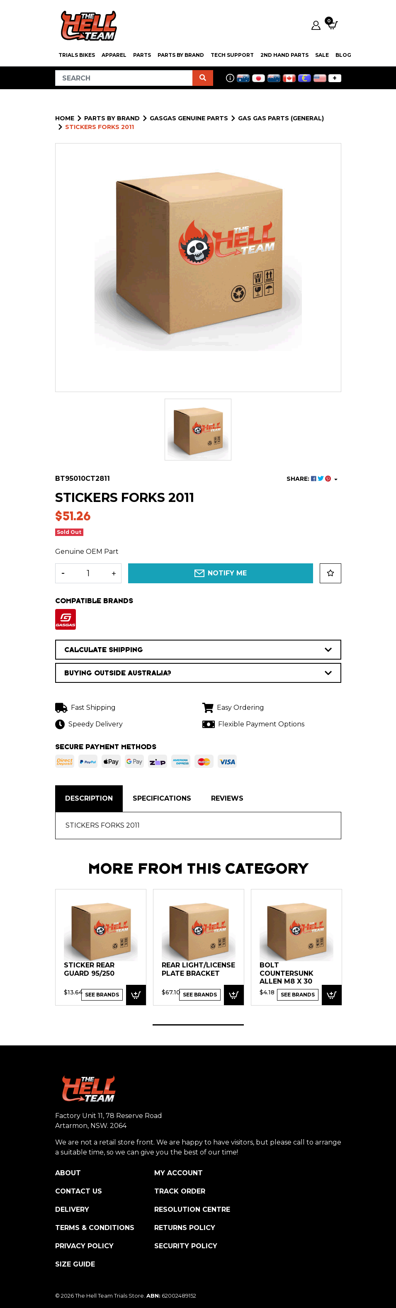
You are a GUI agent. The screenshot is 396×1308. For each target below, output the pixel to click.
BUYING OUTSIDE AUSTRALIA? (198, 672)
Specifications (162, 798)
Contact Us (78, 1191)
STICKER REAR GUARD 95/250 (89, 969)
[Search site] (202, 78)
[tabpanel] (101, 947)
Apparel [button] (114, 55)
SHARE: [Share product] (310, 478)
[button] (330, 573)
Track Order (179, 1191)
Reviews (227, 798)
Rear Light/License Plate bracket (198, 969)
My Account (178, 1173)
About (68, 1173)
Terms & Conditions (94, 1228)
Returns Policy (184, 1228)
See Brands (102, 994)
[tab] (89, 798)
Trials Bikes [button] (76, 55)
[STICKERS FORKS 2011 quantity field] (88, 573)
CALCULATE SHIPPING (198, 649)
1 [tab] (198, 1024)
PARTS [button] (142, 55)
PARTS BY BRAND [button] (181, 55)
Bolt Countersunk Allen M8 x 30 (286, 973)
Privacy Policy (84, 1246)
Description (89, 798)
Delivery (72, 1209)
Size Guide (75, 1264)
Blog (343, 55)
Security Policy (185, 1246)
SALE (322, 55)
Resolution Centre (192, 1209)
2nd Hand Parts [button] (284, 55)
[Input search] (124, 78)
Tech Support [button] (232, 55)
